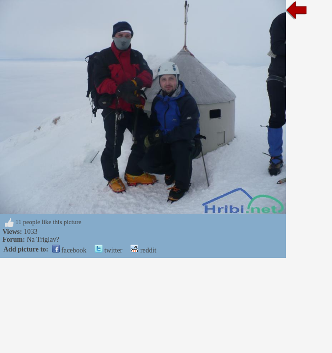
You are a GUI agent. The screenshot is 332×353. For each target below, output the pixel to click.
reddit (143, 250)
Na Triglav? (42, 239)
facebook (69, 250)
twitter (108, 250)
